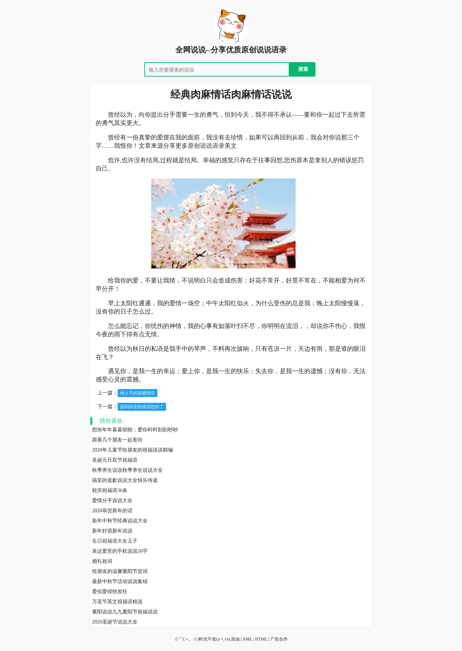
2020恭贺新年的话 (112, 510)
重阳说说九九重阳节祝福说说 (125, 612)
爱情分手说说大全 (112, 500)
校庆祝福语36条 (109, 490)
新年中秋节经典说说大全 (120, 520)
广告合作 (279, 639)
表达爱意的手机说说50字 (120, 551)
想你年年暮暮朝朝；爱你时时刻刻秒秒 (135, 429)
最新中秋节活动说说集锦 (120, 581)
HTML (261, 639)
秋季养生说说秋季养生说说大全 (127, 470)
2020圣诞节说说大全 (115, 622)
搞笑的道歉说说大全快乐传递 (125, 480)
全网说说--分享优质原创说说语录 (231, 50)
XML (247, 639)
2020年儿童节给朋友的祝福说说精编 (132, 450)
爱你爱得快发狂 (109, 591)
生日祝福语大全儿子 (115, 541)
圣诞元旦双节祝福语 (115, 460)
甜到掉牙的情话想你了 (142, 406)
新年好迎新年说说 (112, 531)
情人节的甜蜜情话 (137, 393)
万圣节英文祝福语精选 (117, 601)
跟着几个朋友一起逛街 (117, 440)
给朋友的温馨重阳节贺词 (120, 571)
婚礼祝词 (102, 561)
